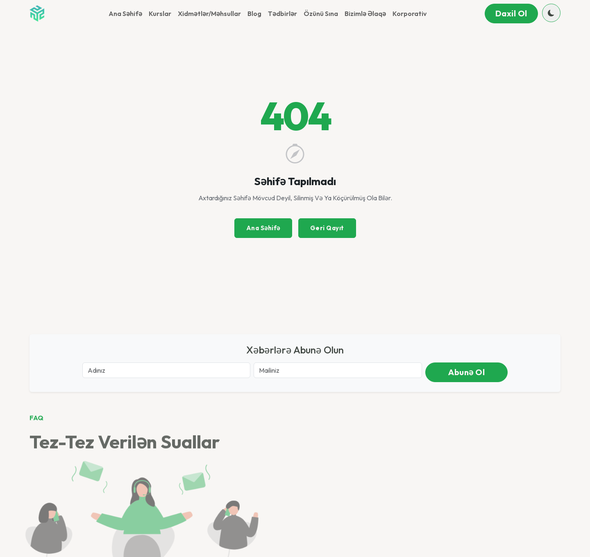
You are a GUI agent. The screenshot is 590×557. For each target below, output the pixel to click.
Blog (254, 13)
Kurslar (160, 13)
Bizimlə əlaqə (365, 13)
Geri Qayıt (327, 228)
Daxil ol (511, 13)
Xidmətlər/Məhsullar (209, 13)
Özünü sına (321, 13)
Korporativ (410, 13)
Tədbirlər (282, 13)
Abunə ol (466, 372)
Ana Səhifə (125, 13)
